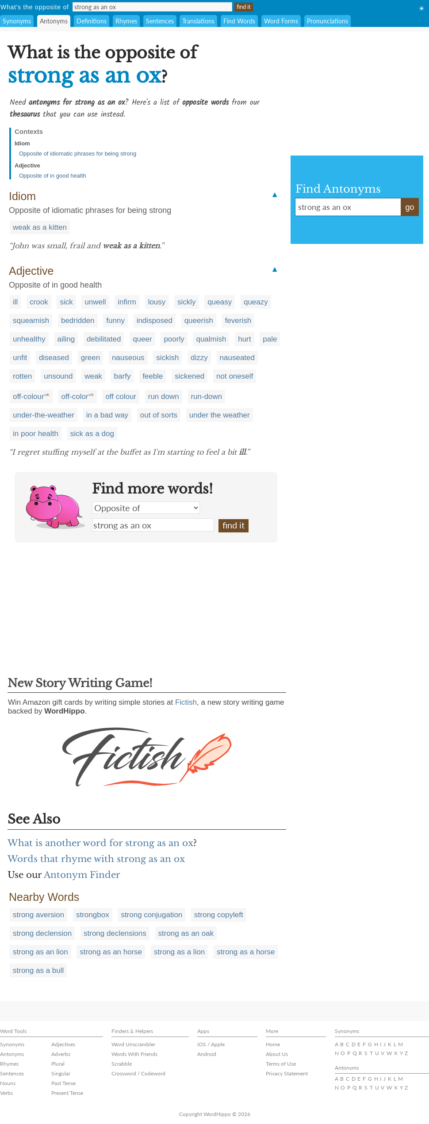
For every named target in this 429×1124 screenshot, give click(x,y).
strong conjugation (151, 915)
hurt (244, 339)
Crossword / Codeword (138, 1073)
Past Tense (63, 1083)
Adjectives (63, 1044)
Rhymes (126, 21)
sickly (186, 302)
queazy (256, 302)
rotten (22, 376)
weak (93, 376)
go (409, 207)
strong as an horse (111, 952)
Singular (60, 1073)
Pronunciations (327, 21)
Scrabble (121, 1063)
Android (206, 1054)
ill (15, 302)
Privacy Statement (287, 1073)
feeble (152, 376)
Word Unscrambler (133, 1044)
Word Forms (281, 21)
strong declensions (115, 933)
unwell (95, 302)
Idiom (22, 143)
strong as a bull (38, 970)
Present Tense (67, 1093)
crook (39, 302)
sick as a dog (92, 433)
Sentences (160, 21)
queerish (198, 320)
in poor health (35, 433)
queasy (219, 302)
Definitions (92, 21)
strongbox (92, 915)
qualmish (211, 339)
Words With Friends (134, 1054)
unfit (20, 357)
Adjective (27, 165)
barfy (122, 376)
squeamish (31, 320)
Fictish (186, 702)
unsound (58, 376)
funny (115, 320)
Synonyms (17, 21)
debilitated (104, 339)
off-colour (28, 396)
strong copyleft (218, 915)
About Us (277, 1054)
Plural (58, 1063)
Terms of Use (281, 1063)
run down (163, 396)
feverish (238, 320)
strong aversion (38, 915)
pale (270, 339)
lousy (157, 302)
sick (66, 302)
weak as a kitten (40, 227)
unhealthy (29, 339)
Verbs (6, 1093)
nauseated (237, 357)
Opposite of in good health (52, 175)
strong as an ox (153, 525)
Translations (198, 21)
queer (142, 339)
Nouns (7, 1083)
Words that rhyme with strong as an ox (96, 859)
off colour (120, 396)
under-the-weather (43, 415)
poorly (174, 339)
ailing (66, 339)
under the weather (219, 415)
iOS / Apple (211, 1044)
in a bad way (107, 415)
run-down (206, 396)
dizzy (199, 357)
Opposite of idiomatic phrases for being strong (77, 153)
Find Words (239, 21)
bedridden (78, 320)
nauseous (128, 357)
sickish (167, 357)
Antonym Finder (82, 875)
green (90, 357)
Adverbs (60, 1054)
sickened (189, 376)
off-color (74, 396)
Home (273, 1044)
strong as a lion (179, 952)
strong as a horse (246, 952)
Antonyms (54, 21)
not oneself (234, 376)
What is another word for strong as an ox (100, 843)
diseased (54, 357)
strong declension (42, 933)
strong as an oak (186, 933)
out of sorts (158, 415)
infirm (127, 302)
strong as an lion (40, 952)
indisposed (154, 320)
